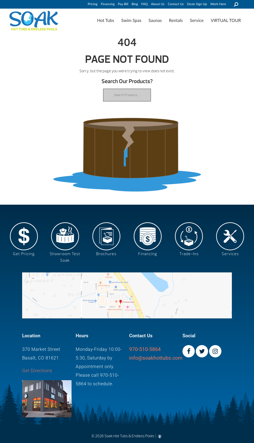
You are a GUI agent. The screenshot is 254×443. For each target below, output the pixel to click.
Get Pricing (24, 253)
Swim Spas (131, 20)
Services (230, 253)
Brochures (106, 253)
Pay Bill (123, 4)
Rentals (176, 20)
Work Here (218, 4)
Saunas (155, 20)
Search (236, 4)
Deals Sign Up (197, 4)
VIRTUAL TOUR (226, 20)
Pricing (93, 4)
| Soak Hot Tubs (33, 20)
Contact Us (176, 4)
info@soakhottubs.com (155, 358)
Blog (135, 4)
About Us (158, 4)
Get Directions (37, 370)
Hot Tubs (105, 20)
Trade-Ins (189, 253)
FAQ (144, 4)
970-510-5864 (145, 349)
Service (197, 20)
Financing (108, 4)
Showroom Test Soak (65, 257)
